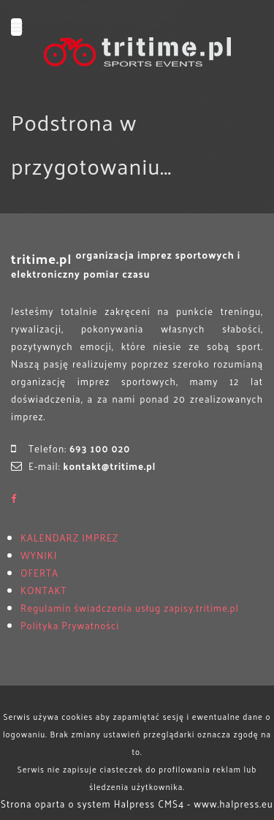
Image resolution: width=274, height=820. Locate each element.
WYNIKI (38, 555)
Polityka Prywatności (69, 625)
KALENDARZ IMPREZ (69, 537)
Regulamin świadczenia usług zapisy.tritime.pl (129, 607)
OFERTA (39, 572)
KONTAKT (43, 590)
